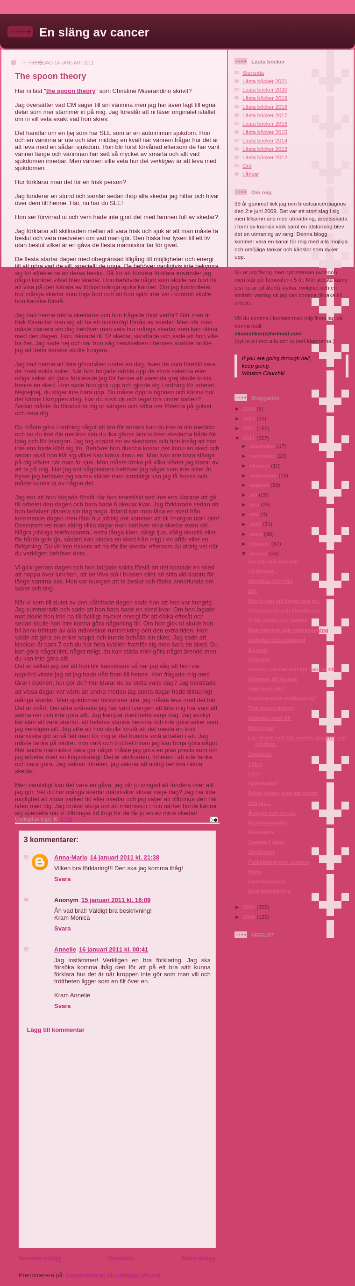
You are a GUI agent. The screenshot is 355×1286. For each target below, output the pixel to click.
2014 (249, 408)
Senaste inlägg (40, 1258)
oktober (260, 465)
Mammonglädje (268, 822)
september (263, 475)
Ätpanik (258, 650)
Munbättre (261, 832)
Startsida (121, 1258)
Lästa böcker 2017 (264, 115)
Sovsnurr (260, 754)
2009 (249, 917)
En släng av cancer (94, 32)
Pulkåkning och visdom (278, 862)
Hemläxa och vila (270, 581)
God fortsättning (269, 891)
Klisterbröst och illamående (284, 610)
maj (254, 514)
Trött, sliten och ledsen (277, 620)
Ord (246, 166)
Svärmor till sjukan (272, 679)
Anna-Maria (70, 857)
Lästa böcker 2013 (264, 149)
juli (254, 494)
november (263, 456)
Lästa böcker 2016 (264, 124)
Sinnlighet (261, 852)
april (256, 524)
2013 (249, 418)
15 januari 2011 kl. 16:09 (115, 899)
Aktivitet (259, 659)
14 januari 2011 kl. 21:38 (124, 857)
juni (255, 504)
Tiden (255, 763)
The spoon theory (271, 708)
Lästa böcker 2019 (264, 98)
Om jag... (259, 803)
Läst (253, 773)
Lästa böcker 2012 (264, 157)
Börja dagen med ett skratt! (283, 793)
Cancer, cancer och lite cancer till (291, 669)
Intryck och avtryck (273, 561)
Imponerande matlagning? (282, 698)
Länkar (250, 174)
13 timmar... (263, 571)
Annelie (65, 949)
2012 (249, 428)
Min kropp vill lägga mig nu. (284, 600)
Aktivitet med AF (269, 718)
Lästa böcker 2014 (264, 140)
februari (260, 543)
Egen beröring (266, 881)
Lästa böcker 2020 (264, 89)
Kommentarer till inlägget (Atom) (113, 1275)
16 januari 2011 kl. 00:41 (113, 949)
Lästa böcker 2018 (264, 107)
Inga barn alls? (267, 688)
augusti (259, 485)
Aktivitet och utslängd (276, 640)
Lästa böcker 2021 (264, 81)
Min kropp (261, 728)
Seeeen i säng (266, 842)
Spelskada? (263, 783)
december (263, 446)
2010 (249, 907)
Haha (255, 871)
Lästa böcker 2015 (264, 132)
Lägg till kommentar (56, 1029)
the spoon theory (70, 90)
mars (256, 534)
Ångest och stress (271, 813)
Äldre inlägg (198, 1258)
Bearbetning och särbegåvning (288, 630)
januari (259, 553)
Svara (62, 878)
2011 (249, 438)
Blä (252, 591)
